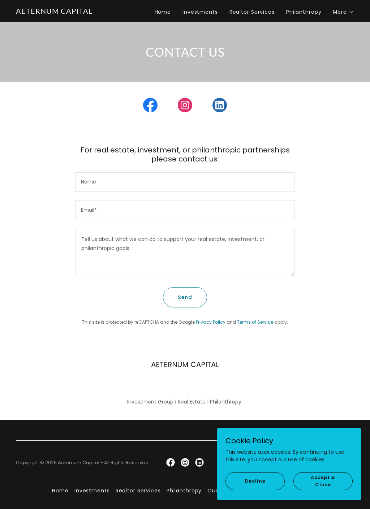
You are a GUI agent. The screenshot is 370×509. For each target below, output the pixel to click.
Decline (255, 481)
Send (185, 297)
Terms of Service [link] (255, 322)
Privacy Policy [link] (210, 322)
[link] (54, 12)
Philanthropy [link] (304, 12)
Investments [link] (200, 12)
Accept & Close (323, 481)
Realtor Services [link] (252, 12)
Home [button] (60, 490)
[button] (343, 13)
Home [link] (163, 12)
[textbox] (185, 182)
